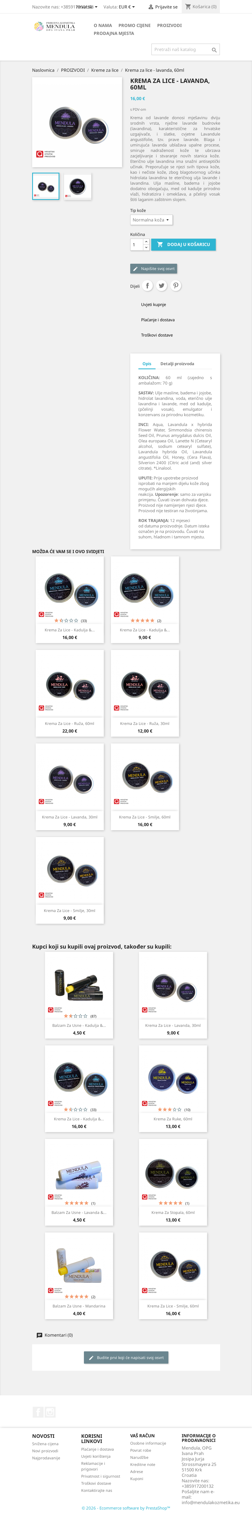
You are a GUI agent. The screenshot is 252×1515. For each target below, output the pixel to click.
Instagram (50, 1412)
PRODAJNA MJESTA (114, 33)
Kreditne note (142, 1464)
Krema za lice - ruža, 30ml (144, 723)
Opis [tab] (146, 363)
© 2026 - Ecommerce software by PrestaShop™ (126, 1508)
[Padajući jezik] (87, 7)
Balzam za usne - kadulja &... (79, 1025)
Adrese (136, 1471)
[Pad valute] (128, 7)
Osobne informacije (148, 1443)
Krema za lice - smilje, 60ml (145, 817)
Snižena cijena (45, 1443)
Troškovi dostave (96, 1483)
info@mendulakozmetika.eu (211, 1502)
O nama (103, 25)
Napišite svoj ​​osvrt (154, 269)
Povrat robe (140, 1450)
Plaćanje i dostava (97, 1449)
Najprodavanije (46, 1457)
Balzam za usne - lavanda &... (79, 1212)
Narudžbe (139, 1457)
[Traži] (185, 49)
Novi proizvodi (45, 1450)
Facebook (38, 1412)
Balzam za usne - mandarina (79, 1306)
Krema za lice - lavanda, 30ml (70, 817)
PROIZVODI (169, 25)
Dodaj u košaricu (183, 244)
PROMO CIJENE (135, 25)
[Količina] (136, 245)
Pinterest (175, 285)
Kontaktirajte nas (96, 1490)
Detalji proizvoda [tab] (177, 363)
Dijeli (147, 285)
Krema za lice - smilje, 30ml (69, 910)
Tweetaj (161, 285)
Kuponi (136, 1478)
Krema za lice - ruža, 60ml (69, 723)
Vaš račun (142, 1436)
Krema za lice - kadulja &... (70, 629)
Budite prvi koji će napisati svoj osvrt (126, 1358)
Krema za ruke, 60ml (173, 1118)
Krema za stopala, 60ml (173, 1212)
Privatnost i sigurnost (100, 1476)
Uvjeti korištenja (96, 1456)
